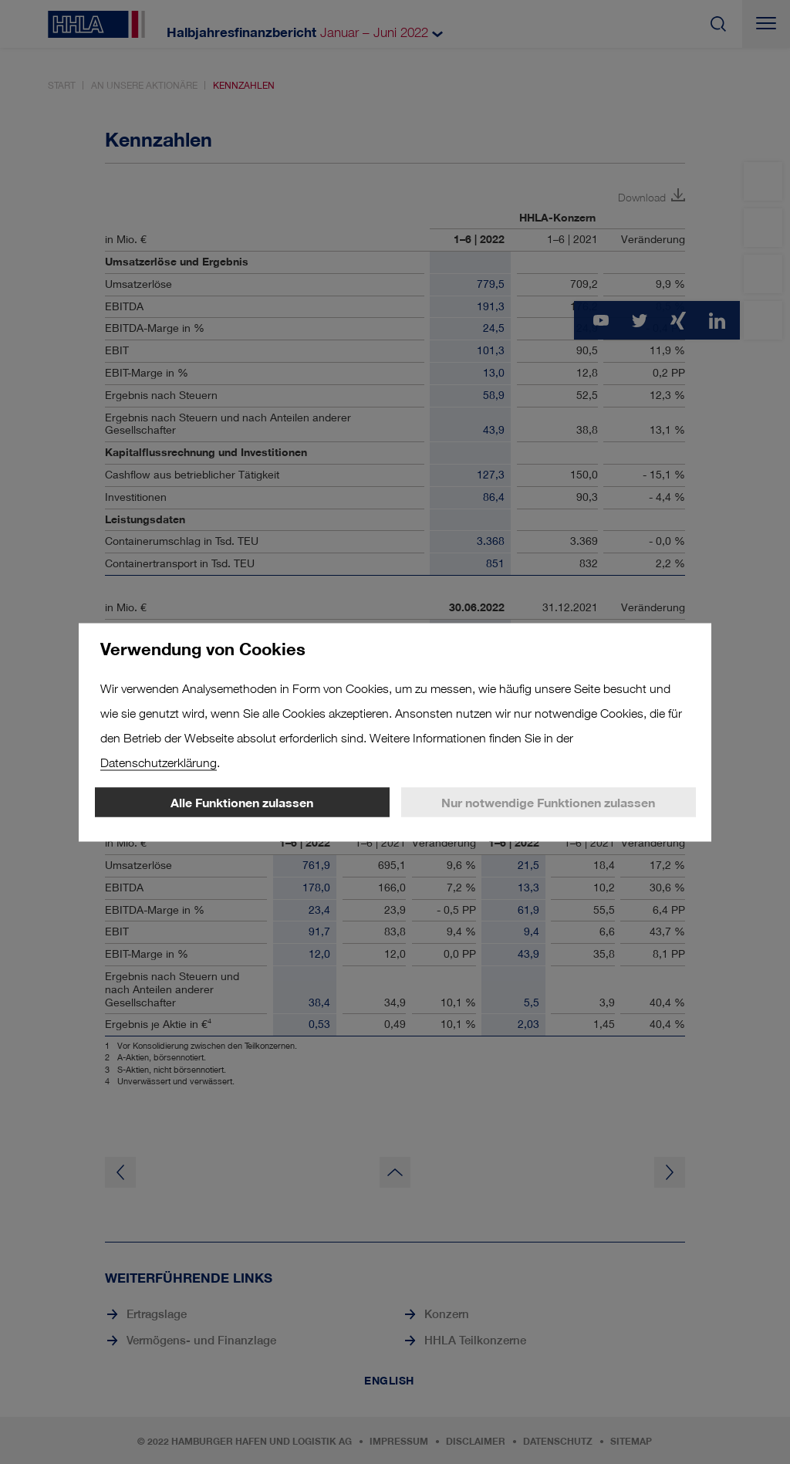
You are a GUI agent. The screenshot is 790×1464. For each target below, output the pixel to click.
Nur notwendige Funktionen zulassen (548, 802)
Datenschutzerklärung (158, 762)
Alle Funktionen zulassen (241, 802)
